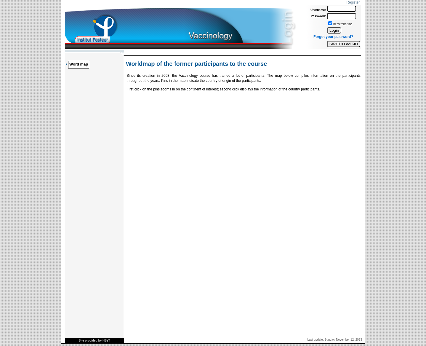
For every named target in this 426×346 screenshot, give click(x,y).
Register (353, 2)
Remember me (343, 24)
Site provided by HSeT (94, 340)
